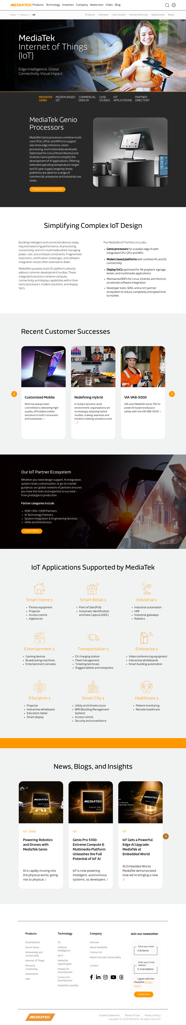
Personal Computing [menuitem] (31, 967)
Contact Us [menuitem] (96, 952)
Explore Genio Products (47, 189)
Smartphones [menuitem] (32, 942)
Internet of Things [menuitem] (35, 961)
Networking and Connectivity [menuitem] (33, 954)
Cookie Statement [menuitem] (109, 1015)
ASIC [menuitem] (27, 979)
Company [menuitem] (82, 5)
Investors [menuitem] (68, 5)
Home (13, 15)
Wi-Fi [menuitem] (60, 955)
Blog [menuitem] (118, 5)
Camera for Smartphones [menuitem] (65, 979)
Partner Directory (138, 15)
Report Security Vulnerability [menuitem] (105, 957)
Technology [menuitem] (53, 5)
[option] (93, 147)
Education (39, 698)
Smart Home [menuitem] (32, 947)
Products (24, 15)
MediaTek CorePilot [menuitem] (68, 985)
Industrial (146, 600)
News (171, 15)
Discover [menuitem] (94, 942)
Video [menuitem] (109, 5)
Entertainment (39, 649)
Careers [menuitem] (94, 965)
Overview (103, 15)
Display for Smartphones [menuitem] (65, 971)
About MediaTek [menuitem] (98, 947)
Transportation (93, 649)
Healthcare (146, 698)
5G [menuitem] (59, 942)
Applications (158, 15)
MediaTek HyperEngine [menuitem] (65, 962)
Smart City (93, 698)
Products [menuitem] (38, 5)
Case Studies (119, 15)
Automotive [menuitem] (31, 974)
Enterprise (147, 649)
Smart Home (39, 600)
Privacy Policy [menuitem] (153, 1015)
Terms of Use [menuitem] (132, 1015)
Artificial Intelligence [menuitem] (64, 949)
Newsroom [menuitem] (96, 5)
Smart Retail (93, 600)
